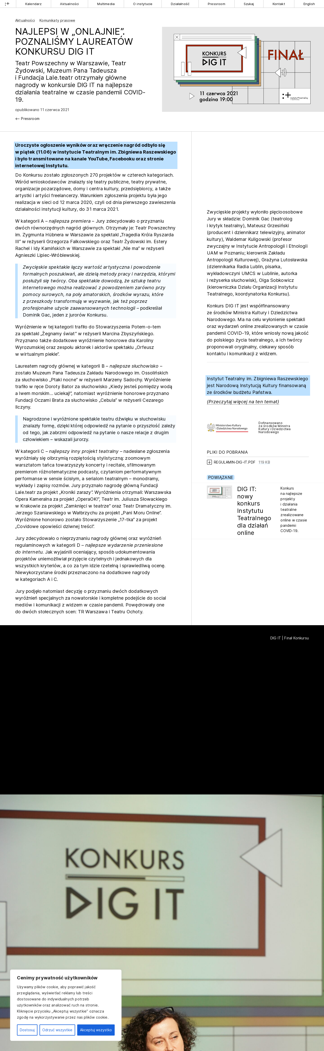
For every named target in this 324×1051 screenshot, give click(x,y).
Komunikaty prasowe (57, 20)
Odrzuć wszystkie (57, 1030)
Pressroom (216, 4)
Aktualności (69, 4)
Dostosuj (27, 1030)
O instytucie (142, 4)
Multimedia (106, 4)
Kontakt (279, 4)
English (309, 4)
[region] (66, 1005)
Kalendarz (33, 4)
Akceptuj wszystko (96, 1030)
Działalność (180, 4)
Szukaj (249, 4)
